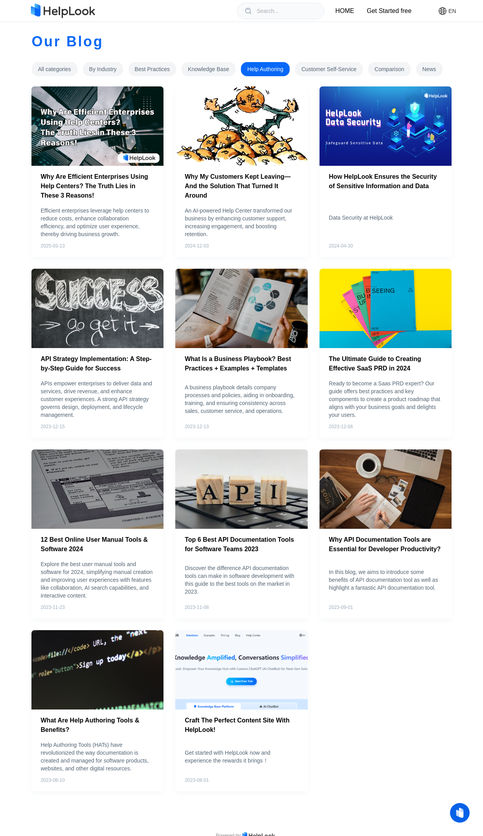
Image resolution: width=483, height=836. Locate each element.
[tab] (54, 69)
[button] (447, 11)
